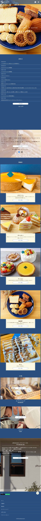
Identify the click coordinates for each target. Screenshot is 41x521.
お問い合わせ (20, 457)
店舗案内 (2, 503)
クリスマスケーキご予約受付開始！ (7, 95)
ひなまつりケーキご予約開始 (6, 67)
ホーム (2, 500)
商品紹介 (2, 506)
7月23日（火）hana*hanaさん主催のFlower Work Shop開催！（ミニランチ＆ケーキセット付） (19, 87)
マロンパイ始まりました (5, 79)
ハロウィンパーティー (5, 75)
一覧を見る (20, 103)
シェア (2, 493)
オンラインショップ (4, 509)
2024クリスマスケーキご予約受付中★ (8, 83)
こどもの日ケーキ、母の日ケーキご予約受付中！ (10, 63)
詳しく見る (20, 200)
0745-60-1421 (21, 444)
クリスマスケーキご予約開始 (6, 71)
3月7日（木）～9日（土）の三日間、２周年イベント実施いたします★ (14, 91)
